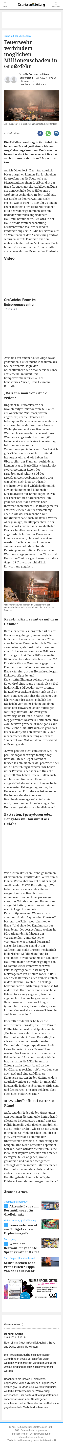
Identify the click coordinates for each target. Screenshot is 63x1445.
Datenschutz (27, 1430)
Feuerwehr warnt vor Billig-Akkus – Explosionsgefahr (20, 1229)
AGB (17, 1430)
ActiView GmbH (47, 1440)
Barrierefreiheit (20, 1434)
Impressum (41, 1430)
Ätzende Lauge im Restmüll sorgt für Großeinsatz (21, 1210)
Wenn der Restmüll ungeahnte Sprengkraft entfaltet (21, 1248)
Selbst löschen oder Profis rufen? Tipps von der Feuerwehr (19, 1267)
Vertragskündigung (40, 1434)
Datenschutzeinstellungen (31, 1437)
